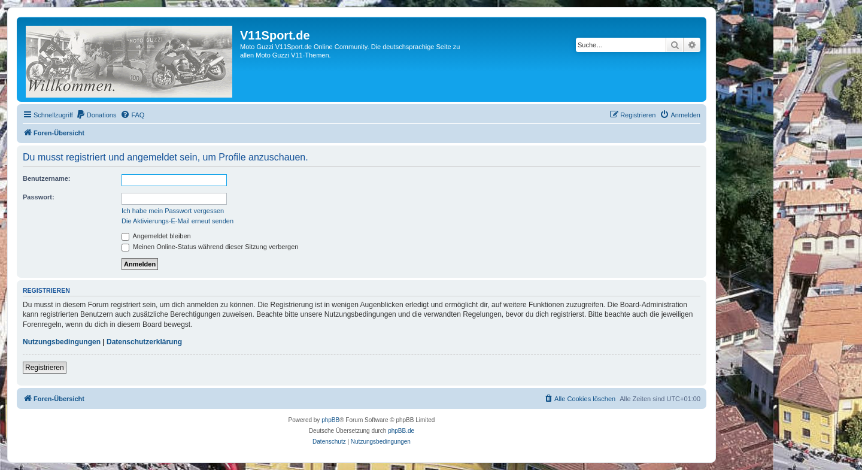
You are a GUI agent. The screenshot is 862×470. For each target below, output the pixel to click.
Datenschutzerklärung (144, 342)
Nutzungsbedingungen (62, 342)
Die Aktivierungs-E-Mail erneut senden (177, 221)
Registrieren (44, 367)
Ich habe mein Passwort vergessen (173, 210)
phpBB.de (401, 430)
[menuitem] (96, 115)
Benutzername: (46, 178)
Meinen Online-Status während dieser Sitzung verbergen (210, 246)
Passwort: (38, 197)
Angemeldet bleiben (156, 235)
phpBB (330, 420)
